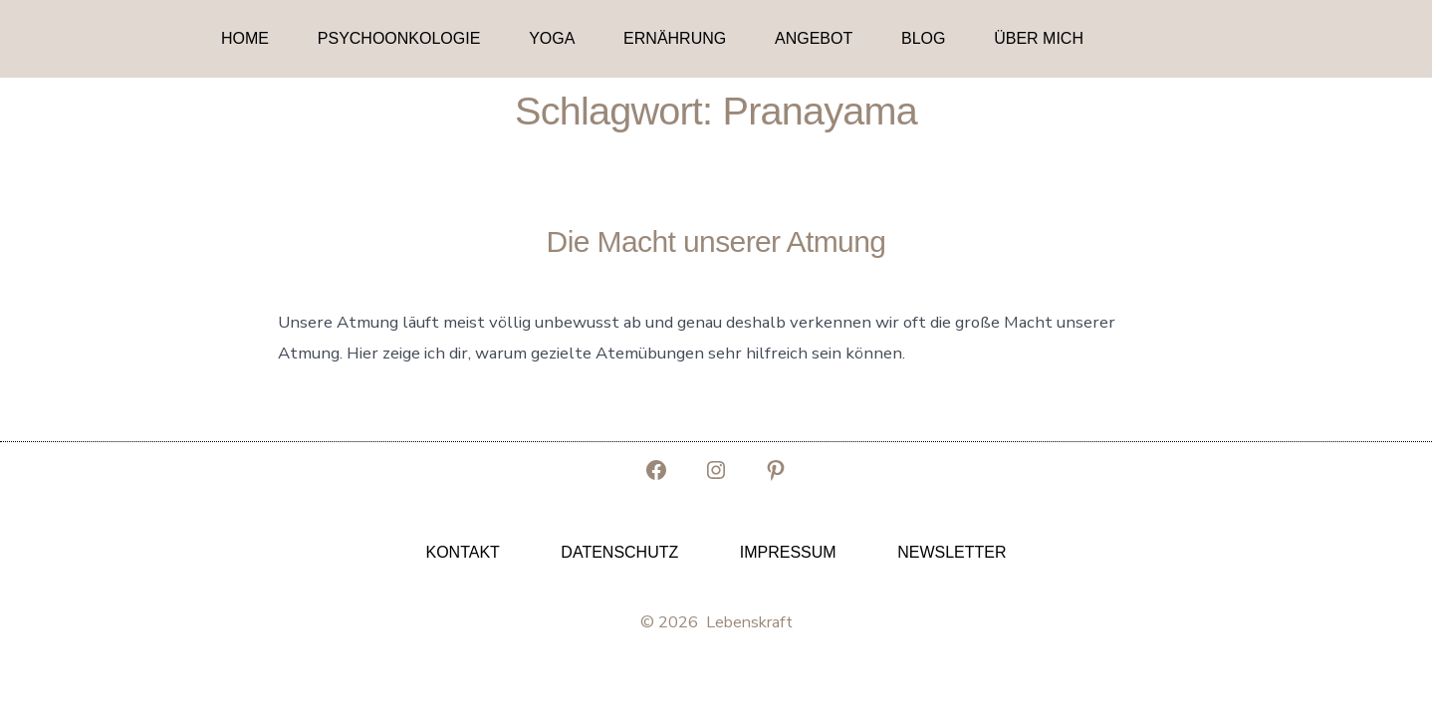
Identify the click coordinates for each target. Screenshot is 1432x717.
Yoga (552, 38)
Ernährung (674, 38)
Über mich (1038, 38)
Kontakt (462, 552)
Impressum (788, 552)
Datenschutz (619, 552)
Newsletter (951, 552)
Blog (923, 38)
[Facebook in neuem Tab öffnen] (656, 470)
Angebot (813, 38)
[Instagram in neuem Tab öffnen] (716, 470)
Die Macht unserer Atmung (716, 241)
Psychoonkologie (399, 38)
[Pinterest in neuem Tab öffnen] (776, 470)
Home (245, 38)
